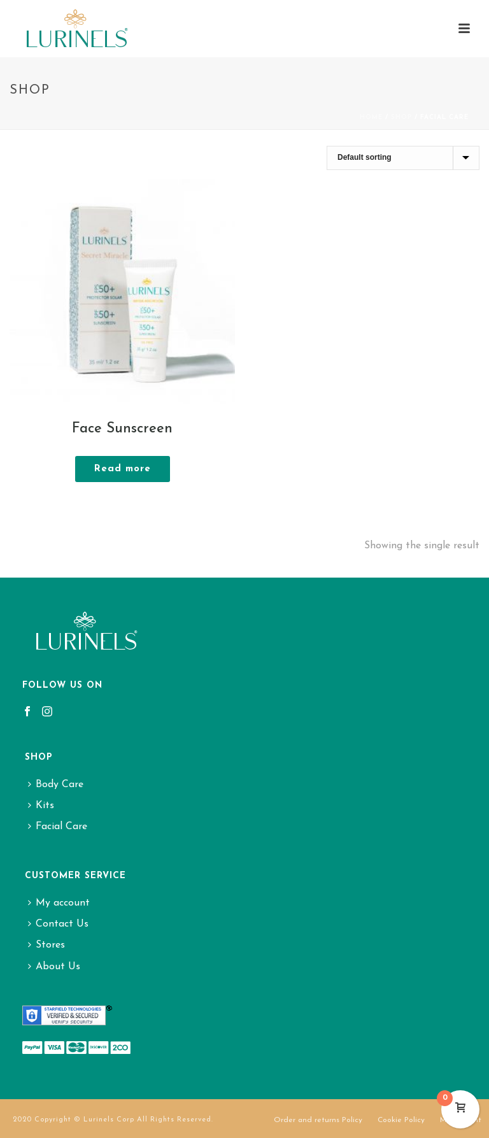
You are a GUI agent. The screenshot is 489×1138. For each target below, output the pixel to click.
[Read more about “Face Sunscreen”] (122, 469)
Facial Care (57, 826)
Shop (401, 117)
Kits (41, 805)
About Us (54, 967)
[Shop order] (403, 158)
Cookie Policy (401, 1120)
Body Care (55, 784)
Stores (46, 945)
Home (371, 117)
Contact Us (58, 924)
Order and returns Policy (318, 1120)
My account (59, 903)
